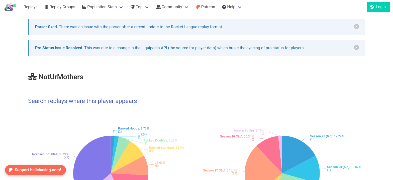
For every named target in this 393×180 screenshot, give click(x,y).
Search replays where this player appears (82, 101)
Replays (31, 6)
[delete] (356, 26)
